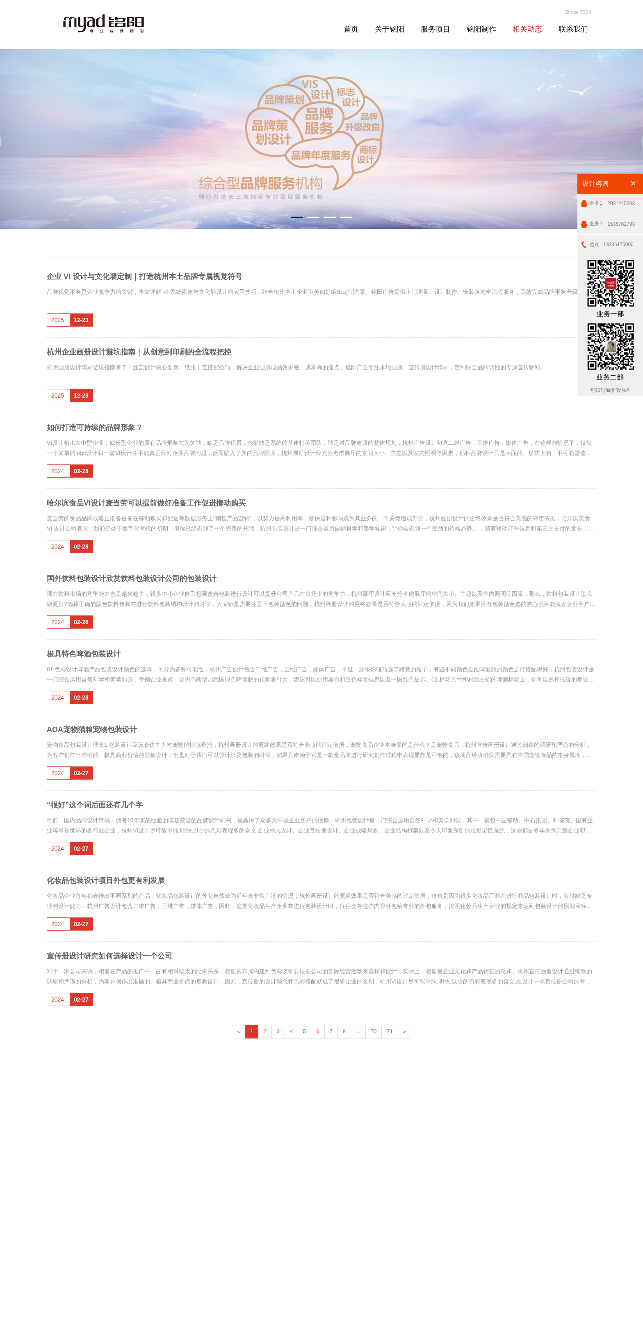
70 (373, 1031)
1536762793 (612, 221)
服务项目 (435, 29)
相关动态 (527, 29)
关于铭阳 (389, 29)
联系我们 (573, 29)
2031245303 (612, 200)
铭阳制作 (481, 29)
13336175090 (612, 241)
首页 (351, 29)
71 (389, 1031)
